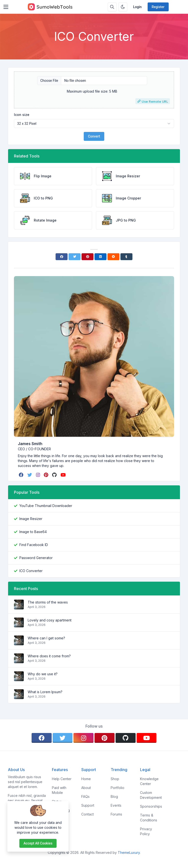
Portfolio (117, 788)
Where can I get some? (46, 638)
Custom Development (151, 795)
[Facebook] (62, 256)
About (86, 788)
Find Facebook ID (33, 545)
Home (86, 779)
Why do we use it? (43, 674)
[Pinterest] (88, 256)
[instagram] (38, 475)
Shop (115, 779)
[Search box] (112, 6)
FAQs (85, 796)
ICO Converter (31, 571)
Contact (87, 814)
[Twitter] (75, 256)
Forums (116, 814)
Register (158, 7)
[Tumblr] (126, 256)
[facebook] (21, 475)
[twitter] (30, 475)
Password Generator (36, 558)
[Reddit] (113, 256)
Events (116, 805)
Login (137, 7)
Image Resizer (30, 519)
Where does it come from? (49, 656)
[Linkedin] (100, 256)
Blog (114, 796)
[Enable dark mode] (122, 6)
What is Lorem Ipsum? (45, 692)
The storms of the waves (48, 602)
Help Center (61, 779)
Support (87, 805)
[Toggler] (6, 7)
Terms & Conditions (148, 817)
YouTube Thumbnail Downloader (45, 506)
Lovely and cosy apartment (49, 620)
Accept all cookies (38, 843)
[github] (55, 475)
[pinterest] (46, 475)
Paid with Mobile (59, 790)
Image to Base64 (33, 532)
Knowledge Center (149, 781)
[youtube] (63, 475)
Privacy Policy (146, 831)
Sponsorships (151, 806)
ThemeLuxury (129, 852)
